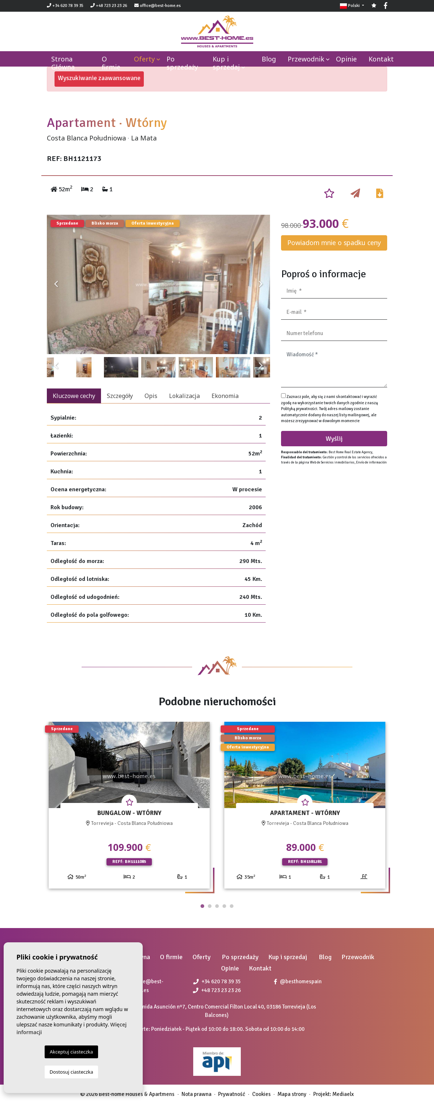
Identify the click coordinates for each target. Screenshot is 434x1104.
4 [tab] (224, 906)
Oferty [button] (144, 59)
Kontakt (381, 59)
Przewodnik (306, 59)
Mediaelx (343, 1094)
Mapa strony (291, 1094)
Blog (269, 59)
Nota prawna (197, 1094)
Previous (56, 284)
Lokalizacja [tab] (184, 396)
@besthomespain (298, 981)
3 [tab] (217, 906)
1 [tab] (202, 906)
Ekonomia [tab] (225, 396)
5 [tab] (231, 906)
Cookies (261, 1094)
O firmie (111, 63)
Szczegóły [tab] (120, 396)
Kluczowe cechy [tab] (74, 396)
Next (261, 284)
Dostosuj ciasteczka (71, 1072)
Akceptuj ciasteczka (71, 1051)
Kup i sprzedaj (226, 63)
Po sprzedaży (182, 63)
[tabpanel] (129, 808)
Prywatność (231, 1094)
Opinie (346, 59)
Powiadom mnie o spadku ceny (334, 242)
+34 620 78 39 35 (65, 5)
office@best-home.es (160, 5)
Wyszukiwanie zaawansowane (99, 78)
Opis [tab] (151, 396)
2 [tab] (210, 906)
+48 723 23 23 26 (108, 5)
